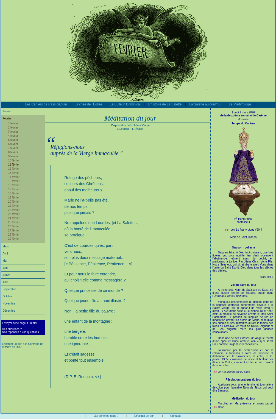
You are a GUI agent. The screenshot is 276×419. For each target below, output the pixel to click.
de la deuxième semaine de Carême (243, 115)
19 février (14, 197)
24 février (14, 218)
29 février (14, 238)
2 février (13, 127)
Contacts (175, 415)
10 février (14, 160)
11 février (14, 164)
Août (6, 282)
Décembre (9, 310)
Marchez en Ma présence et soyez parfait (245, 403)
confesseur (243, 222)
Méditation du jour (243, 398)
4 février (13, 135)
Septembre (9, 289)
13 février (14, 172)
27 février (14, 230)
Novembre (9, 303)
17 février (14, 189)
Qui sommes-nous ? (106, 415)
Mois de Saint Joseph (243, 237)
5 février (13, 139)
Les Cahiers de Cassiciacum (46, 104)
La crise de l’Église (88, 104)
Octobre (8, 296)
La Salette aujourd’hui (205, 104)
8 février (13, 152)
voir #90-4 (246, 229)
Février (7, 118)
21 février (14, 205)
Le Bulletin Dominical (125, 104)
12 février (14, 168)
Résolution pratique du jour (243, 379)
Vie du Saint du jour (244, 284)
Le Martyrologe (240, 104)
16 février (14, 185)
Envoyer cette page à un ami (19, 323)
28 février (14, 234)
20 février (14, 201)
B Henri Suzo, (244, 218)
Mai (5, 260)
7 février (13, 148)
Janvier (7, 111)
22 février (14, 209)
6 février (13, 144)
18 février (14, 193)
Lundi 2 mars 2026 (243, 112)
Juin (5, 267)
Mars (6, 246)
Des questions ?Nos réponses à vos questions (20, 331)
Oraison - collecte (243, 247)
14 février (14, 176)
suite (221, 406)
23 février (14, 214)
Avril (5, 253)
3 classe (243, 119)
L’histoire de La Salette (165, 104)
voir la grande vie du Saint (234, 371)
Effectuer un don (144, 415)
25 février (14, 222)
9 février (13, 156)
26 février (14, 226)
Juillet (6, 274)
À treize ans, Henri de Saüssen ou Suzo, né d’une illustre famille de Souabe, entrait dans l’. (243, 327)
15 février (14, 181)
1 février (13, 123)
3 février (13, 131)
